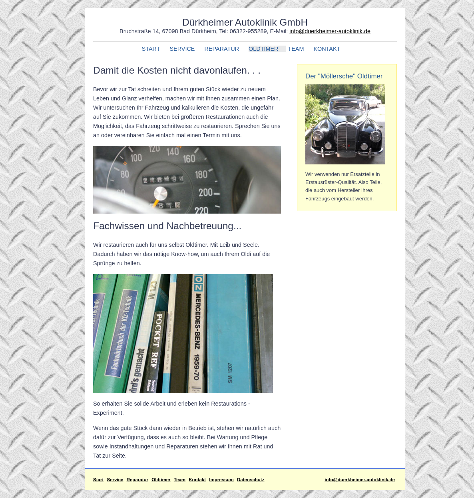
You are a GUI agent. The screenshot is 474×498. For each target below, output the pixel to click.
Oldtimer (160, 479)
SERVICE (182, 49)
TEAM (296, 49)
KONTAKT (326, 49)
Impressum (221, 479)
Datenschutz (250, 479)
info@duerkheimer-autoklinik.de (329, 31)
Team (179, 479)
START (151, 49)
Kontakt (197, 479)
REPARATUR (221, 49)
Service (115, 479)
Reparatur (137, 479)
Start (98, 479)
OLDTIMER (263, 49)
